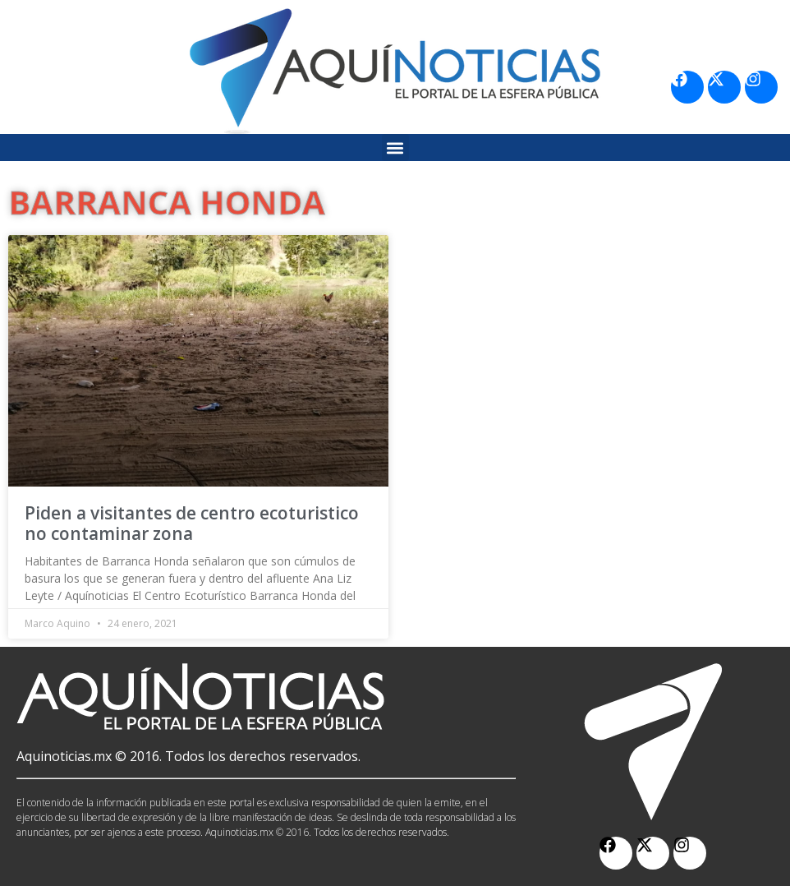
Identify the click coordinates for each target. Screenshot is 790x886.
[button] (395, 147)
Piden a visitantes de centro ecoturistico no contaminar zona (192, 523)
